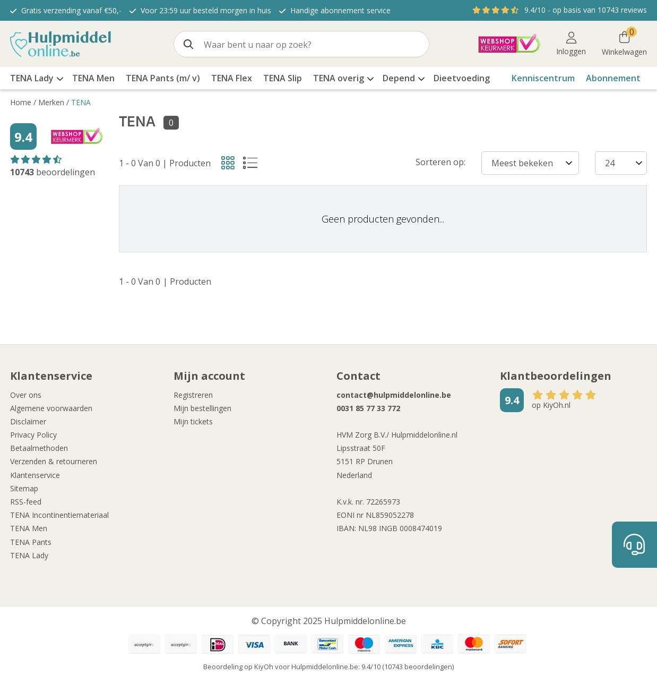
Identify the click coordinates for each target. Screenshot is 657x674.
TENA (81, 102)
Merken (51, 102)
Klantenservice (35, 475)
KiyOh (263, 666)
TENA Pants (30, 542)
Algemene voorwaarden (51, 408)
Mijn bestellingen (202, 408)
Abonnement (613, 78)
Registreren (193, 395)
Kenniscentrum (543, 78)
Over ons (25, 395)
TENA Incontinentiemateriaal (59, 515)
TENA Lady (29, 555)
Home (20, 102)
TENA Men (28, 528)
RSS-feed (25, 502)
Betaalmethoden (39, 448)
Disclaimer (28, 421)
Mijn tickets (193, 421)
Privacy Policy (33, 435)
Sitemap (24, 488)
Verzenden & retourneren (53, 461)
